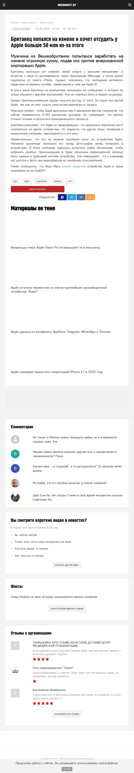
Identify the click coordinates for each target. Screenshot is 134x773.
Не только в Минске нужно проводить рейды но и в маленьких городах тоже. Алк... (75, 439)
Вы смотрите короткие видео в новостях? (49, 520)
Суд (15, 181)
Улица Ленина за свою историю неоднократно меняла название (54, 597)
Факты (16, 586)
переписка (42, 181)
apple (26, 181)
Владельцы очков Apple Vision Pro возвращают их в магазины (55, 247)
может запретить (74, 166)
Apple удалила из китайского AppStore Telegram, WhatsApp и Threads (60, 332)
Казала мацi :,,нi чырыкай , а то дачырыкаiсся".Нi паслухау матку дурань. (77, 468)
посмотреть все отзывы (67, 714)
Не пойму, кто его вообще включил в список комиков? (70, 483)
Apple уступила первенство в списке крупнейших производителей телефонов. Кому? (59, 289)
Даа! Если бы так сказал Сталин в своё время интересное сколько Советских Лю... (78, 497)
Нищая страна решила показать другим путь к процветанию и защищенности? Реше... (74, 454)
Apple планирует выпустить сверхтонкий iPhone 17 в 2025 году (57, 372)
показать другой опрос (67, 565)
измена (57, 181)
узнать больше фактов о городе (67, 608)
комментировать (37, 189)
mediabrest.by (67, 5)
